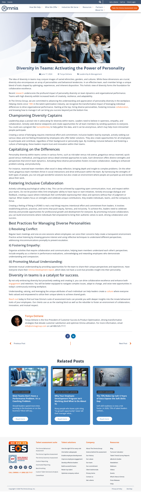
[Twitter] (15, 467)
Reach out (13, 299)
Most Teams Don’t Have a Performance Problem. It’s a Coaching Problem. (26, 398)
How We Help (24, 8)
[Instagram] (25, 467)
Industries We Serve (59, 8)
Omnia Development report (41, 269)
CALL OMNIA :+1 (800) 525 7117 (20, 472)
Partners (88, 8)
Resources (76, 8)
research (20, 93)
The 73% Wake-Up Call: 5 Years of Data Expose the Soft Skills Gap (112, 398)
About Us (100, 8)
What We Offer (41, 8)
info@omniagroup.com (35, 326)
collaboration (122, 107)
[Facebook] (20, 467)
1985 (31, 104)
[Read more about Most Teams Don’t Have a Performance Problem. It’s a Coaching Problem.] (20, 419)
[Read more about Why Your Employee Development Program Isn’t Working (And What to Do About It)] (62, 419)
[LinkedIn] (11, 467)
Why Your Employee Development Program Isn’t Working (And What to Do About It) (70, 400)
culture (110, 291)
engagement (14, 283)
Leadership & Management (90, 74)
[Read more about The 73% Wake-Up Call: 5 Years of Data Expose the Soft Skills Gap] (104, 419)
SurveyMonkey (43, 127)
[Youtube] (30, 467)
